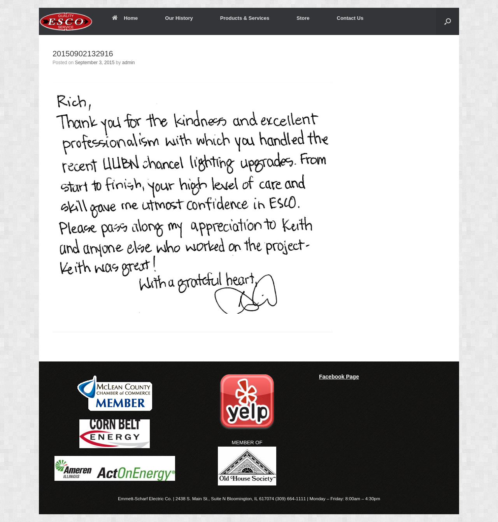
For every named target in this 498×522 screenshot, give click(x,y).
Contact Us (350, 18)
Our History (179, 18)
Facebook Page (339, 377)
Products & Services (244, 18)
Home (125, 18)
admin (128, 62)
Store (302, 18)
